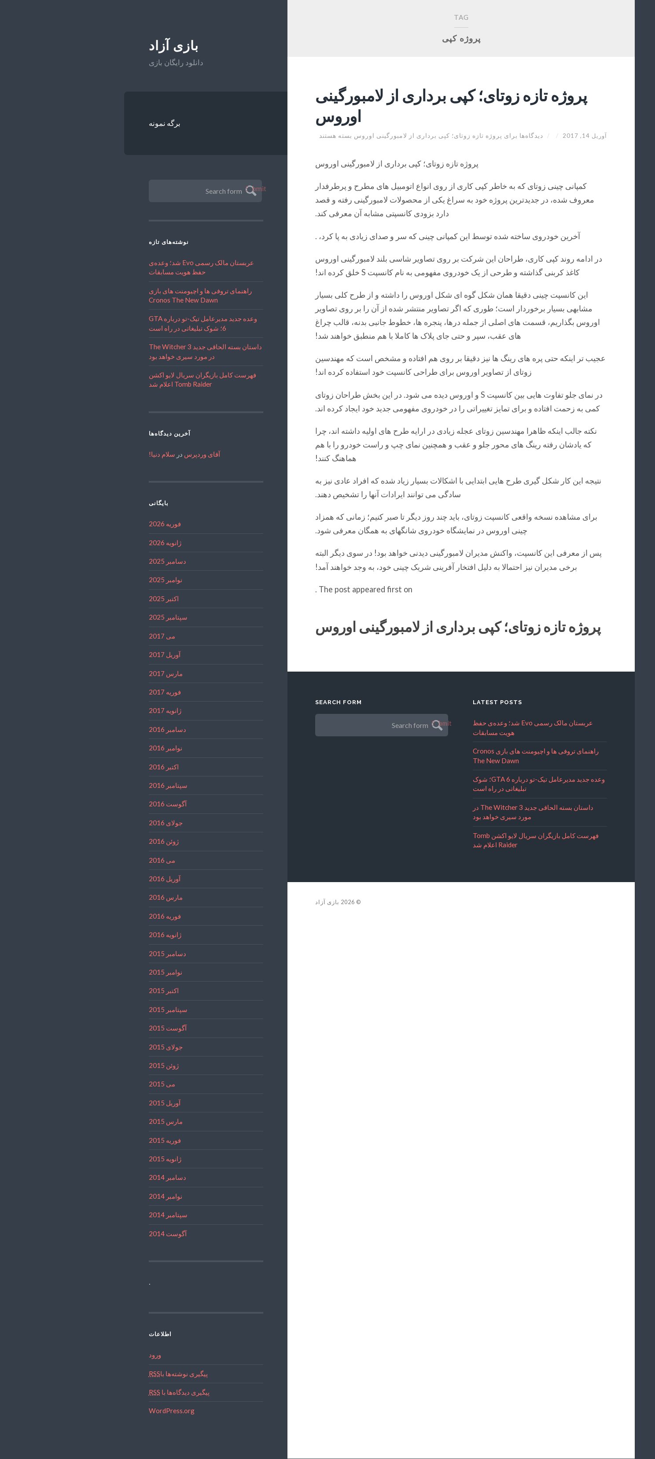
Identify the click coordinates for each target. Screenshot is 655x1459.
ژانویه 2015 (113, 1159)
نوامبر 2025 (113, 580)
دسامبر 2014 (115, 1178)
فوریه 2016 (113, 916)
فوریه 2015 (113, 1141)
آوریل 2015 (113, 1103)
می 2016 (110, 860)
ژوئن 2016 (112, 842)
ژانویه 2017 (113, 711)
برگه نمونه (113, 123)
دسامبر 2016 (115, 730)
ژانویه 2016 (113, 935)
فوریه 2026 (113, 524)
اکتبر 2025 (112, 599)
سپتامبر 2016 (116, 786)
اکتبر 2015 (112, 991)
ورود (103, 1355)
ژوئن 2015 (112, 1066)
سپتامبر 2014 (116, 1215)
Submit (198, 189)
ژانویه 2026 (113, 543)
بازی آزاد (122, 46)
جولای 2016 (114, 823)
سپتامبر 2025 (116, 617)
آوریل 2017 (113, 655)
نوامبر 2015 (113, 972)
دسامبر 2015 (115, 954)
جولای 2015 (114, 1047)
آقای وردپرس (150, 454)
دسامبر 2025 (115, 561)
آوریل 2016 (113, 879)
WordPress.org (120, 1411)
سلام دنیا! (110, 454)
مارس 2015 (114, 1122)
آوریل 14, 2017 (532, 135)
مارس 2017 (114, 673)
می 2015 (110, 1084)
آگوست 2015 (116, 1028)
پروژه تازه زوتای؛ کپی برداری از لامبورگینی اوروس (373, 105)
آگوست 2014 (116, 1234)
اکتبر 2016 (112, 767)
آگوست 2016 (116, 804)
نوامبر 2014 (113, 1196)
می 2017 (110, 636)
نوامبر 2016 (113, 748)
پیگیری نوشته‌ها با (126, 1374)
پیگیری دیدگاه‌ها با (127, 1392)
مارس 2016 (114, 897)
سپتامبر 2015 (116, 1010)
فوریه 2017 (113, 692)
